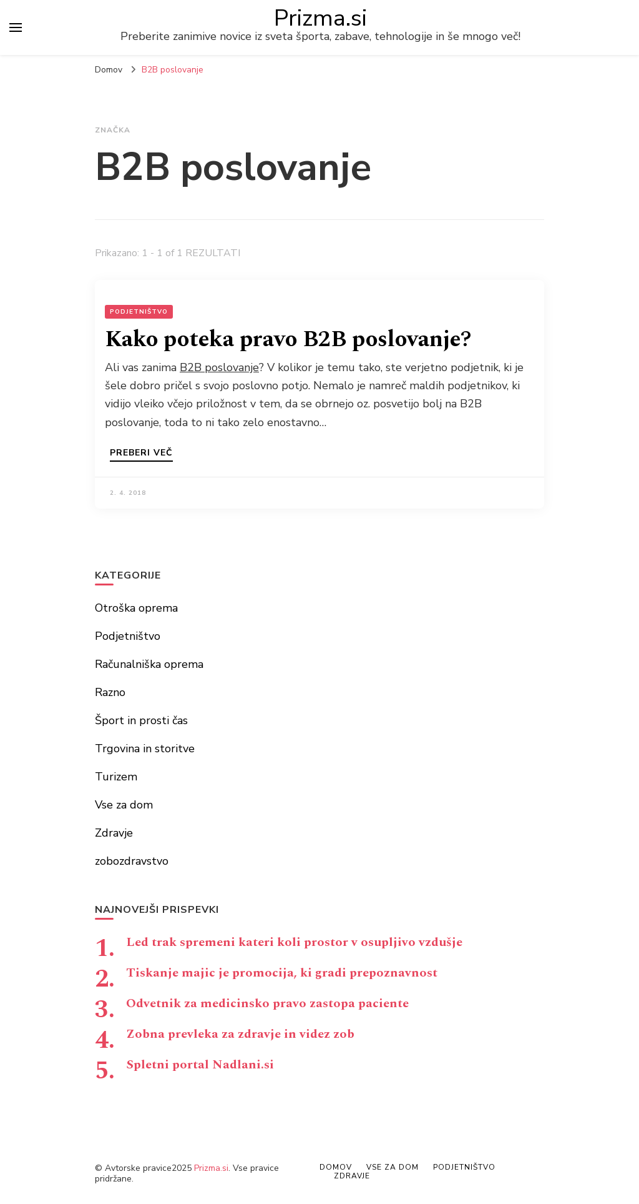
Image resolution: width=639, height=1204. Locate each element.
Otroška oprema (136, 607)
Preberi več (141, 454)
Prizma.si (320, 18)
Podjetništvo (139, 311)
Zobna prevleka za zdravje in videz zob (240, 1034)
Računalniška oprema (149, 664)
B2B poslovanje (219, 367)
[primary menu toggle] (15, 27)
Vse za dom (124, 804)
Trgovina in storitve (145, 748)
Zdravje (114, 832)
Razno (110, 692)
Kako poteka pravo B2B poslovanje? (288, 339)
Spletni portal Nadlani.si (200, 1064)
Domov (336, 1167)
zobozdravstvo (131, 860)
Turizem (116, 776)
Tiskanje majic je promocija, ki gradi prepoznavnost (281, 972)
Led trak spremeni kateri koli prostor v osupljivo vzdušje (294, 942)
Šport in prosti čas (141, 720)
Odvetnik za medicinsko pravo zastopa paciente (267, 1003)
